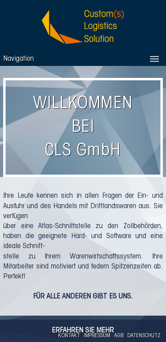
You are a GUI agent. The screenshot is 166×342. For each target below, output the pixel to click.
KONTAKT (69, 335)
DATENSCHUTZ (143, 335)
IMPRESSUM (97, 335)
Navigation (18, 59)
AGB (118, 335)
